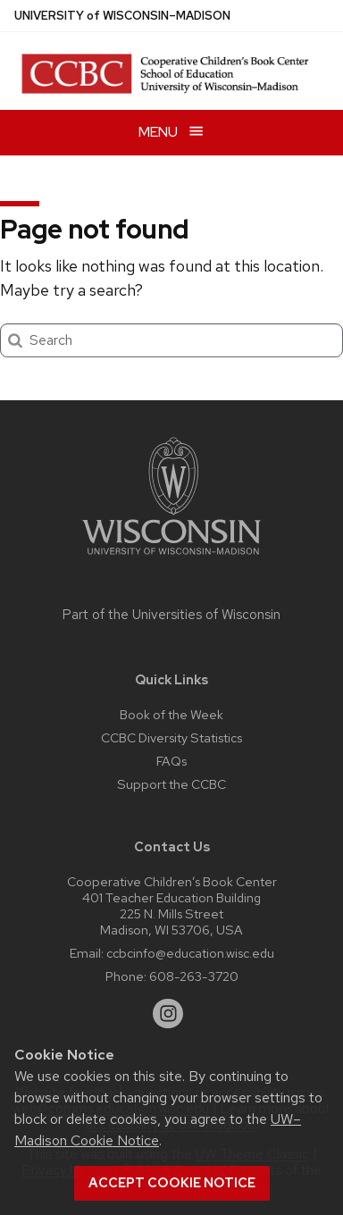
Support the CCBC (171, 783)
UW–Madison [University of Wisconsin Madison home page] (122, 15)
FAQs (171, 760)
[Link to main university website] (171, 558)
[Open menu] (171, 132)
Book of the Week (171, 714)
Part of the (171, 615)
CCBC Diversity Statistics (171, 737)
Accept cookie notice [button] (171, 1183)
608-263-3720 (193, 976)
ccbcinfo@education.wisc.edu (190, 952)
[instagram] (168, 1014)
